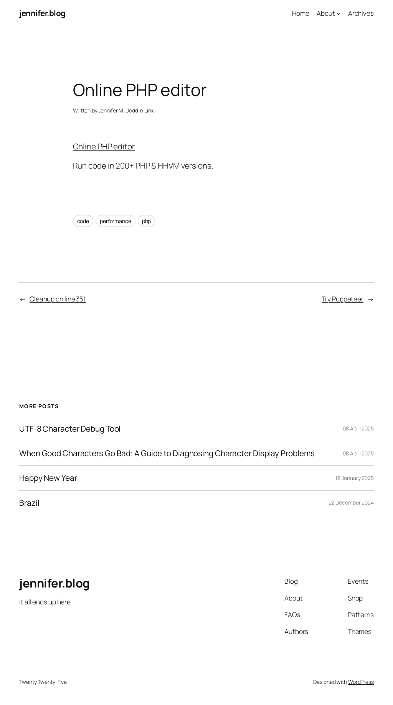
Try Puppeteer (342, 298)
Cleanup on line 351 (58, 298)
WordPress (361, 681)
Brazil (29, 502)
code (83, 221)
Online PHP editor (104, 146)
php (146, 221)
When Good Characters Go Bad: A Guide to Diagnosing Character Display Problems (167, 453)
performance (115, 221)
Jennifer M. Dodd (118, 110)
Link (149, 110)
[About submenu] (338, 13)
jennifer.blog (42, 13)
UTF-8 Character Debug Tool (70, 428)
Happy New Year (48, 477)
